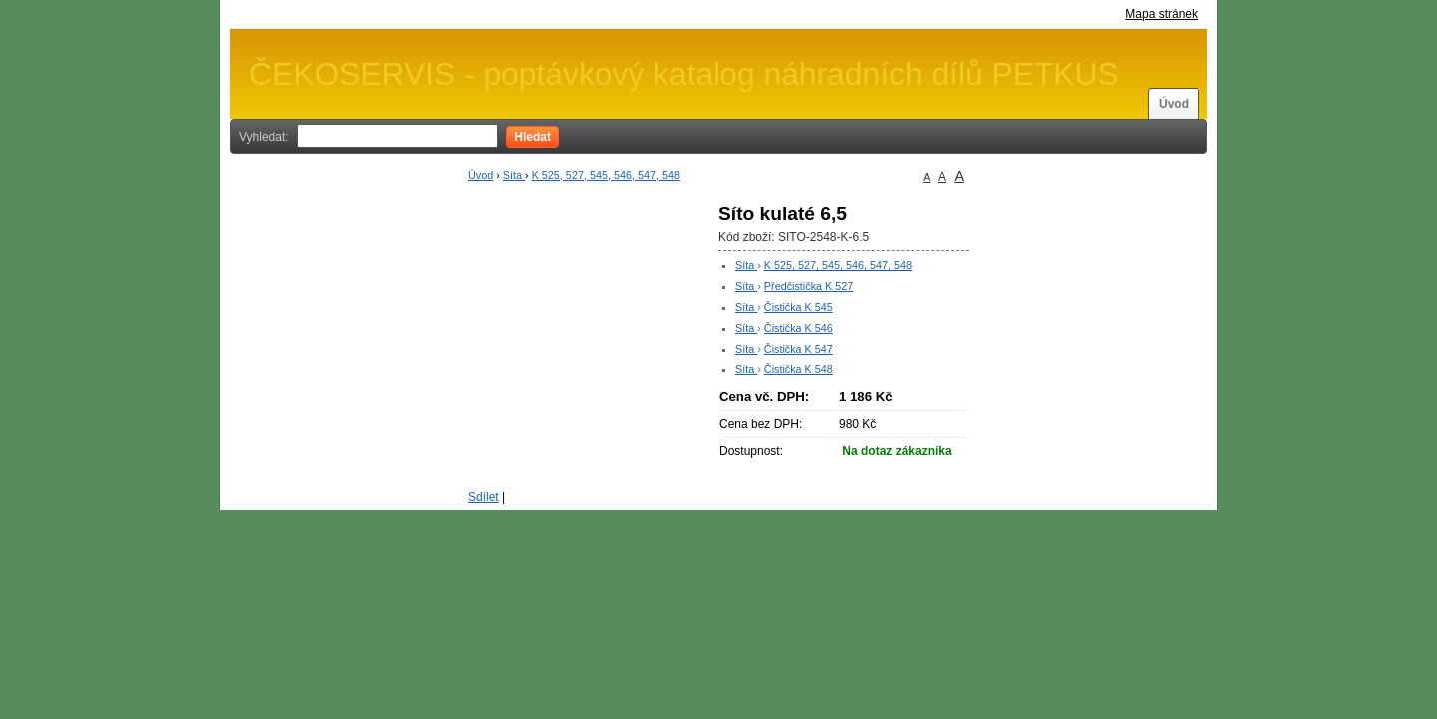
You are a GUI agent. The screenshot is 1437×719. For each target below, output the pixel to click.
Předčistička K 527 (808, 286)
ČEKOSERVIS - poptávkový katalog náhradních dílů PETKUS (684, 74)
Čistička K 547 (798, 349)
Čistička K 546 (798, 328)
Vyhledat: (264, 137)
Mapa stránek (1161, 14)
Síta (514, 175)
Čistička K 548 (798, 369)
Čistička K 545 (798, 307)
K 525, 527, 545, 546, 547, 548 (606, 175)
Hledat (532, 137)
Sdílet (483, 497)
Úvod (1174, 104)
